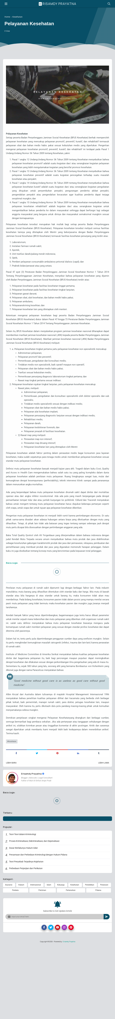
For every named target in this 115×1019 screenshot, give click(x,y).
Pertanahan (71, 963)
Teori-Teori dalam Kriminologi (22, 907)
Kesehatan (12, 812)
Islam (49, 957)
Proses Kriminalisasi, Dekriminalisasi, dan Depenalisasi (34, 913)
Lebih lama (103, 834)
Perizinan (42, 963)
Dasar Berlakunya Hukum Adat (23, 920)
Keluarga (61, 957)
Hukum (21, 957)
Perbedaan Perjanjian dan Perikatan (26, 941)
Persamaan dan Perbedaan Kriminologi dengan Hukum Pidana (38, 927)
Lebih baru (12, 834)
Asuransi (8, 957)
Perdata (15, 963)
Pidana (98, 963)
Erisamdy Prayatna (58, 4)
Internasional (35, 957)
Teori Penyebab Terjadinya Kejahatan (26, 934)
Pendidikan (89, 957)
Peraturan (104, 957)
